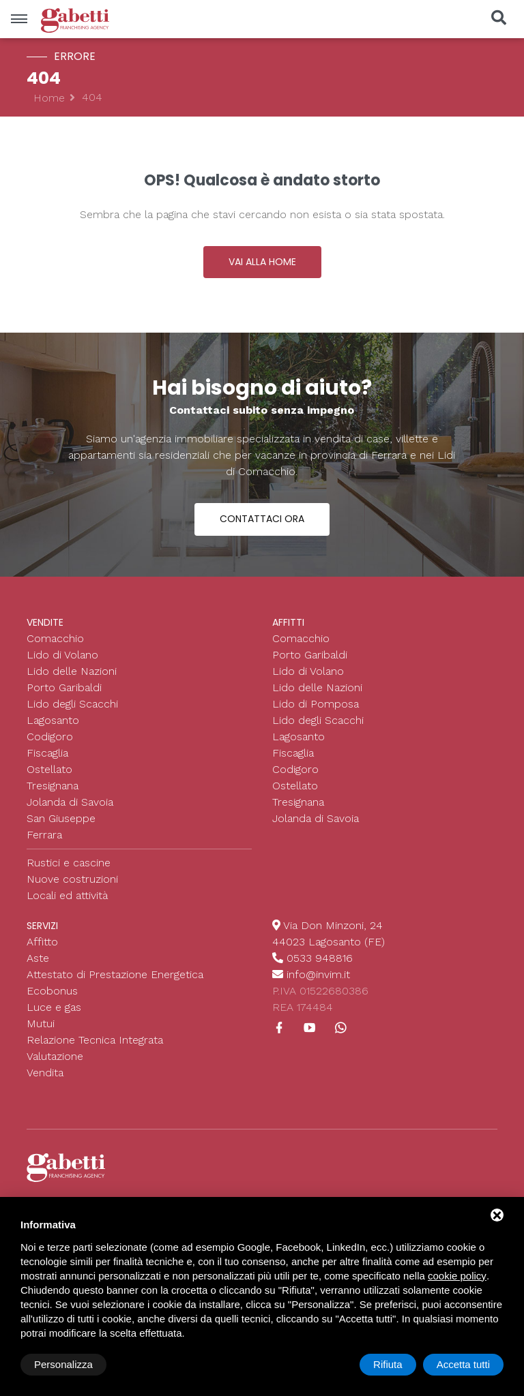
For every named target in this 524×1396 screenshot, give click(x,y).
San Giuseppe (61, 818)
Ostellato (49, 769)
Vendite (45, 622)
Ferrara (44, 834)
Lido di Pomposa (315, 703)
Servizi (42, 925)
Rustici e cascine (69, 862)
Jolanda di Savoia (70, 801)
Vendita (45, 1072)
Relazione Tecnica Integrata (95, 1039)
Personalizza (63, 1364)
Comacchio (55, 638)
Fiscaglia (47, 752)
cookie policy (457, 1275)
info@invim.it (318, 974)
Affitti (288, 622)
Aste (38, 958)
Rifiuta (388, 1364)
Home (49, 97)
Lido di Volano (62, 654)
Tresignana (52, 785)
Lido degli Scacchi (72, 703)
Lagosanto (53, 720)
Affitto (42, 941)
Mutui (41, 1023)
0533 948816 (320, 958)
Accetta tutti (463, 1364)
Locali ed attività (67, 895)
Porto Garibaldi (64, 687)
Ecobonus (52, 990)
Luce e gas (54, 1007)
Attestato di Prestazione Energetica (115, 974)
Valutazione (55, 1056)
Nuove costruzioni (72, 878)
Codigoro (50, 736)
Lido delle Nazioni (72, 671)
